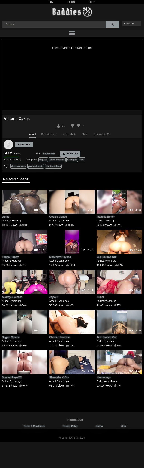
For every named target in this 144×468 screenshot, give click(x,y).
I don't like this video (72, 126)
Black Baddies (57, 159)
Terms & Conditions (34, 426)
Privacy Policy (70, 426)
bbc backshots (53, 166)
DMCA (99, 426)
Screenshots (69, 134)
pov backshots (35, 166)
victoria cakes (18, 166)
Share (84, 134)
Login (92, 2)
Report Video (48, 134)
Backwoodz (24, 144)
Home (52, 2)
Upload (130, 23)
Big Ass (43, 159)
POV (82, 159)
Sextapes (72, 159)
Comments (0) (102, 134)
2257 (123, 426)
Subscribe (70, 153)
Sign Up (72, 2)
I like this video (58, 126)
